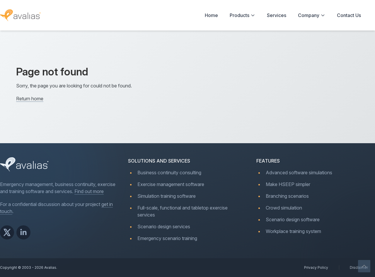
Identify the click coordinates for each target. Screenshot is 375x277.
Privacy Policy (316, 267)
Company (311, 15)
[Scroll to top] (364, 266)
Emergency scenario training (167, 238)
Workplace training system (293, 231)
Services (276, 15)
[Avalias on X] (7, 232)
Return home (29, 99)
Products (242, 15)
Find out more (89, 191)
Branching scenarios (287, 196)
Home (211, 15)
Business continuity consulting (169, 172)
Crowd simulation (284, 208)
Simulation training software (166, 196)
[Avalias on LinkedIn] (23, 232)
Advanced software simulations (299, 172)
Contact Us (349, 15)
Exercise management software (170, 184)
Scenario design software (293, 219)
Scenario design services (163, 226)
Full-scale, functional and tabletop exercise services (182, 211)
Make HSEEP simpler (288, 184)
